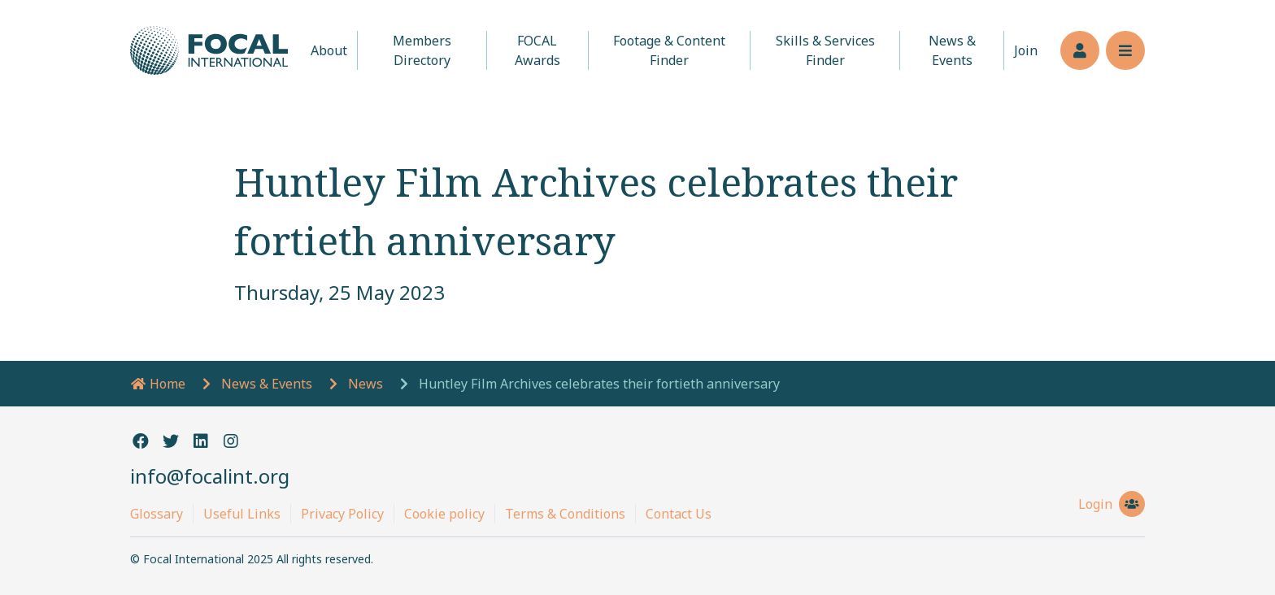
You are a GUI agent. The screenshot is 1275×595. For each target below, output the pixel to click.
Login (1111, 504)
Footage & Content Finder (669, 50)
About (329, 50)
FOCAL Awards (537, 50)
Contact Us (678, 514)
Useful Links (242, 514)
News (365, 384)
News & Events (952, 50)
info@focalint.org (209, 476)
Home (157, 384)
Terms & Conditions (565, 514)
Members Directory (422, 50)
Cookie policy (444, 514)
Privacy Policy (342, 514)
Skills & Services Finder (825, 50)
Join (1026, 50)
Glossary (156, 514)
